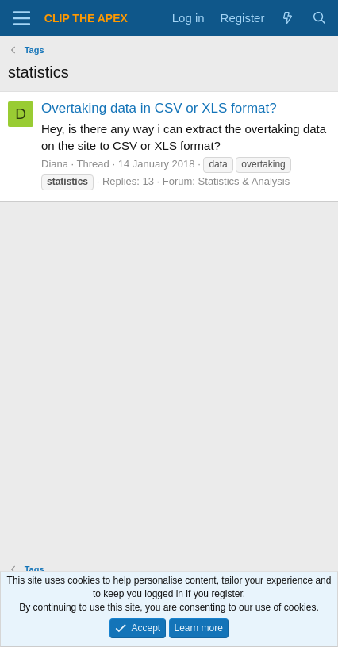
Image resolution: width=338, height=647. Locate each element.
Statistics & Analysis (244, 181)
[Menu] (21, 18)
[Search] (319, 18)
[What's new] (287, 18)
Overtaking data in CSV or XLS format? (159, 108)
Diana (54, 164)
